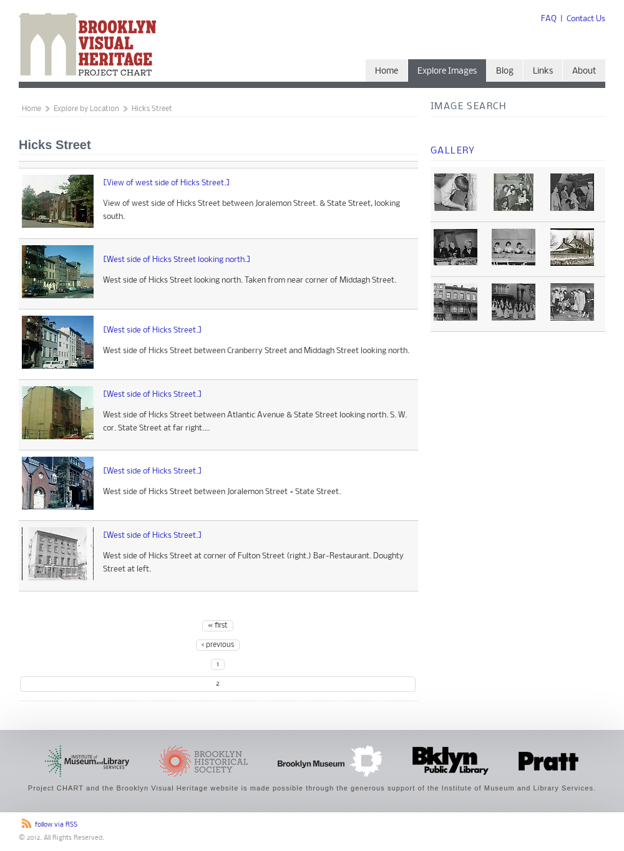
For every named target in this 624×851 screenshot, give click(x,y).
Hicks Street (152, 109)
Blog (505, 71)
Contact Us (586, 19)
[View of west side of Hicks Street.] (166, 183)
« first (218, 626)
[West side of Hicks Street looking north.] (177, 260)
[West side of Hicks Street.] (152, 330)
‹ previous (218, 645)
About (584, 71)
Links (543, 71)
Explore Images (447, 71)
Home (386, 71)
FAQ (549, 19)
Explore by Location (86, 109)
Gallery (453, 151)
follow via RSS (56, 825)
